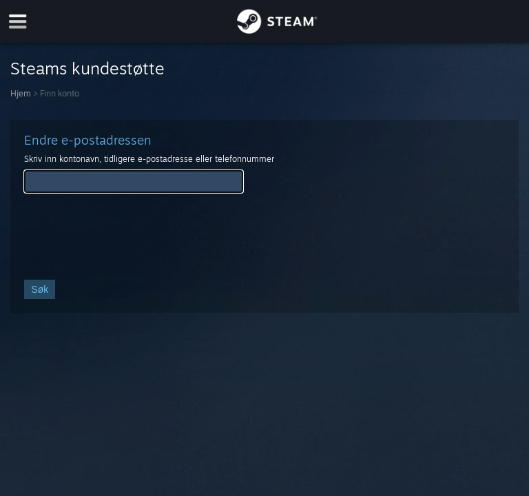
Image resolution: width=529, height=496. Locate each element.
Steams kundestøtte (87, 68)
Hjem (20, 93)
